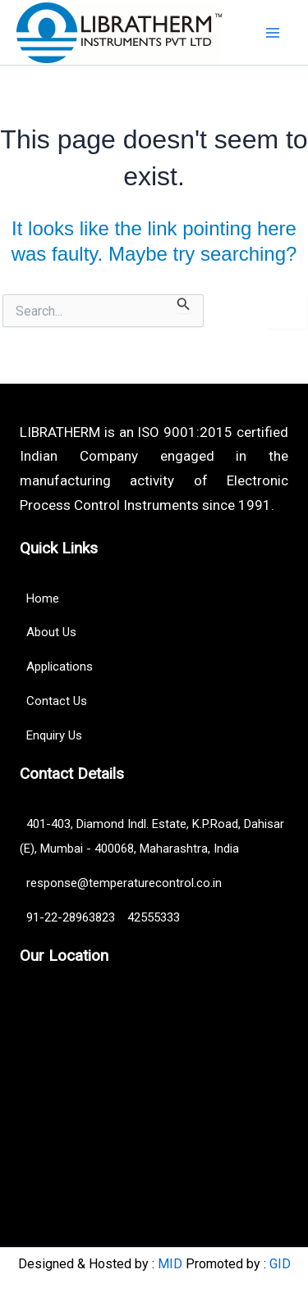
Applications (56, 666)
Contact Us (53, 701)
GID (280, 1264)
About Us (48, 632)
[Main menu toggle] (273, 33)
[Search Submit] (184, 303)
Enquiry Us (51, 735)
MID (170, 1264)
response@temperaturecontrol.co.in (121, 883)
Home (39, 598)
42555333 (153, 917)
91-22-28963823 (69, 917)
